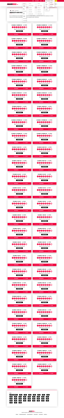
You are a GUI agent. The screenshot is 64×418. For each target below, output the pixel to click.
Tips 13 (41, 0)
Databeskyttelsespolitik (22, 414)
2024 (29, 394)
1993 (47, 400)
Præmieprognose (19, 31)
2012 (43, 396)
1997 (29, 400)
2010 (11, 398)
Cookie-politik (36, 414)
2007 (24, 398)
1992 (11, 402)
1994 (43, 400)
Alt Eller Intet (37, 0)
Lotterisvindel (41, 414)
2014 (33, 396)
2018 (15, 396)
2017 (20, 396)
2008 (20, 398)
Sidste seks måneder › (13, 394)
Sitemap (17, 414)
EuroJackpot (40, 4)
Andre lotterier (52, 0)
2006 (29, 398)
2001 (11, 400)
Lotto (24, 4)
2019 (11, 396)
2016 (24, 396)
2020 (48, 394)
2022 (39, 394)
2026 (20, 394)
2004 (38, 398)
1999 (20, 400)
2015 (29, 396)
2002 (47, 398)
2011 (47, 396)
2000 (15, 400)
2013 (38, 396)
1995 (38, 400)
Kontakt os (45, 414)
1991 (15, 402)
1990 (20, 402)
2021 (43, 394)
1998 (24, 400)
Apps (43, 0)
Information (47, 0)
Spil (55, 0)
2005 (33, 398)
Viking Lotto (31, 4)
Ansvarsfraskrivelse (30, 414)
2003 (43, 398)
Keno (33, 0)
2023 (34, 394)
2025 (25, 394)
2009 (15, 398)
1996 (33, 400)
